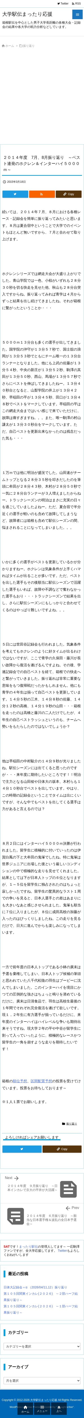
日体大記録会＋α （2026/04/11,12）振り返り (35, 1287)
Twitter (62, 1250)
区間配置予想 (41, 1081)
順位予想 (20, 1081)
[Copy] (69, 194)
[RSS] (42, 194)
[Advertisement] (42, 97)
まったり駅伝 (28, 1246)
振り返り (29, 45)
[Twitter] (15, 194)
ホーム (9, 45)
